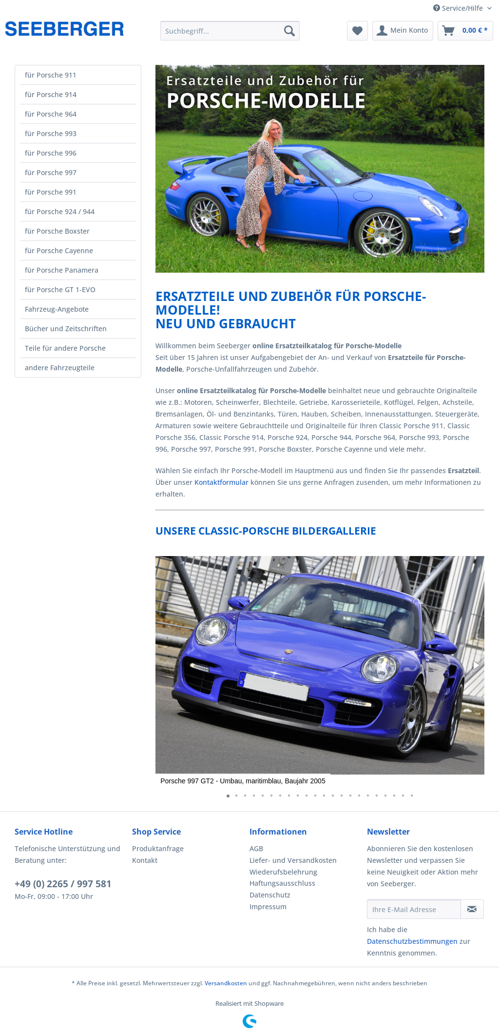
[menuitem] (230, 30)
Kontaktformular (221, 482)
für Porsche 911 (51, 75)
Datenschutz (270, 894)
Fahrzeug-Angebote (57, 309)
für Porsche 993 (51, 133)
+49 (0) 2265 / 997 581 (63, 883)
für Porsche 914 (51, 94)
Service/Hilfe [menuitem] (459, 8)
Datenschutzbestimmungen (412, 941)
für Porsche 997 (51, 172)
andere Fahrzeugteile (60, 367)
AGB (256, 848)
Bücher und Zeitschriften (66, 328)
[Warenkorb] (465, 30)
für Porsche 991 (51, 192)
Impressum (268, 906)
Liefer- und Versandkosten (293, 860)
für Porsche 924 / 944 (60, 211)
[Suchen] (289, 30)
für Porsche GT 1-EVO (60, 289)
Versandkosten (226, 983)
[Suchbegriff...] (230, 30)
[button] (475, 665)
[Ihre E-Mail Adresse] (414, 909)
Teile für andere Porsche (65, 348)
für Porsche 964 (51, 114)
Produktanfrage (158, 848)
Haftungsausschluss (282, 883)
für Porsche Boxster (57, 231)
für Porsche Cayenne (59, 250)
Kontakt (144, 860)
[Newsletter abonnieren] (472, 909)
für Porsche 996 (51, 153)
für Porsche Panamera (61, 270)
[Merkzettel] (357, 30)
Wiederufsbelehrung (283, 872)
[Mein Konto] (402, 30)
